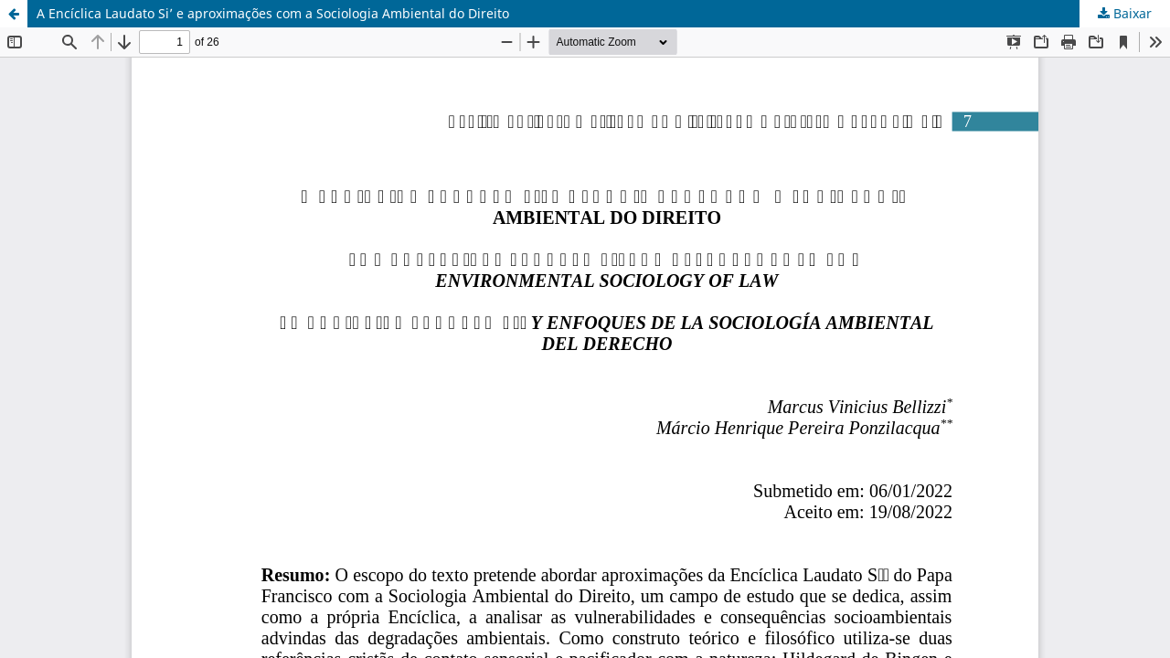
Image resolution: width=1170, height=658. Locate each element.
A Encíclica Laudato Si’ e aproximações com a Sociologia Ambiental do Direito (273, 13)
